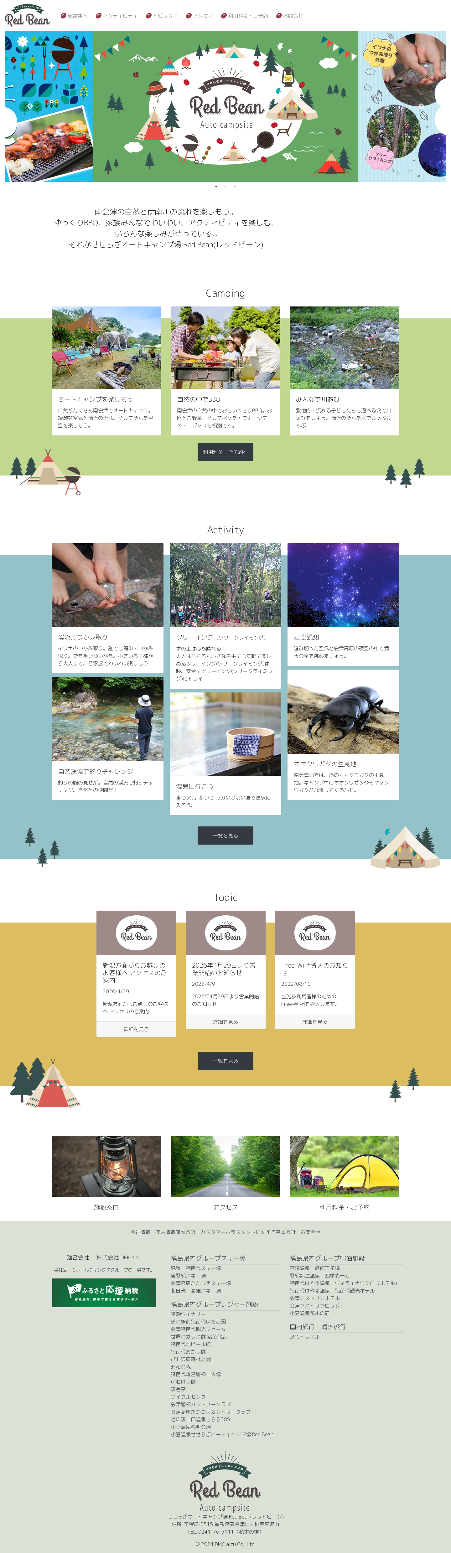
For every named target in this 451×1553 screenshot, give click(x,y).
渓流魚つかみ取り (83, 637)
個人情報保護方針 (175, 1232)
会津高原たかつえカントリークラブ (211, 1411)
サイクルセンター (191, 1396)
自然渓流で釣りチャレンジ (95, 771)
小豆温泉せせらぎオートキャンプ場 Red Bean (222, 1434)
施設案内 (78, 15)
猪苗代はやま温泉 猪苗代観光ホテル (332, 1290)
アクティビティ (120, 15)
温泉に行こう (195, 786)
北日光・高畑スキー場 (196, 1290)
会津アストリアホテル (315, 1298)
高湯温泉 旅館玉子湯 (315, 1268)
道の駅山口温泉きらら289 (200, 1419)
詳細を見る (136, 1029)
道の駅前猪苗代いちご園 (198, 1321)
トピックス (165, 15)
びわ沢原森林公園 (191, 1359)
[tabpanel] (225, 106)
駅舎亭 (178, 1389)
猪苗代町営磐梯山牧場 (196, 1374)
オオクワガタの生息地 (325, 763)
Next (421, 106)
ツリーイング (221, 637)
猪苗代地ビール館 (191, 1344)
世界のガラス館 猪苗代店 (199, 1336)
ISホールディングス (91, 1270)
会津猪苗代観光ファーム (198, 1329)
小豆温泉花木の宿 (310, 1313)
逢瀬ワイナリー (188, 1314)
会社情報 (140, 1232)
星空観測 (306, 637)
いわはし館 (183, 1381)
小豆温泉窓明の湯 (191, 1426)
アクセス (203, 15)
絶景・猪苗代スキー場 (196, 1268)
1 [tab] (216, 186)
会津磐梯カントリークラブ (201, 1404)
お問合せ (293, 15)
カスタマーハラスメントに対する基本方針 (248, 1232)
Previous (30, 106)
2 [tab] (225, 186)
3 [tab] (235, 186)
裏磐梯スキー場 (188, 1275)
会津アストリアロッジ (315, 1305)
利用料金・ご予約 (248, 15)
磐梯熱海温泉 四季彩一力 (320, 1275)
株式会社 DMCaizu (119, 1257)
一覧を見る (225, 835)
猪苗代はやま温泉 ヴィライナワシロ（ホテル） (345, 1283)
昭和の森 (181, 1366)
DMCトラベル (305, 1336)
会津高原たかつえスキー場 (201, 1283)
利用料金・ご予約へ (225, 452)
